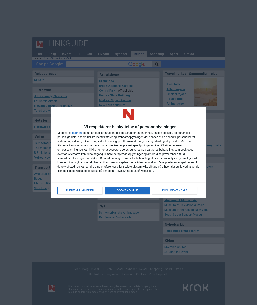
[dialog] (128, 152)
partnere (77, 132)
